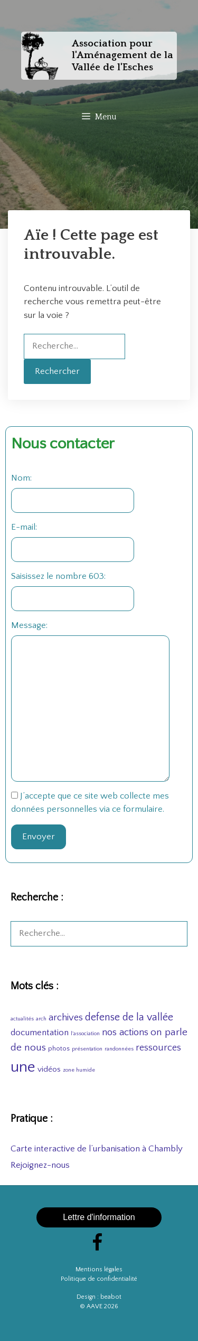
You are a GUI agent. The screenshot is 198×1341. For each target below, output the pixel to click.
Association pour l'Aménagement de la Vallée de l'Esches (122, 55)
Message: (29, 625)
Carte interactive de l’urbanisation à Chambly (97, 1149)
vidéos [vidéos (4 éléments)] (49, 1069)
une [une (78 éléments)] (23, 1067)
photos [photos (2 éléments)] (59, 1048)
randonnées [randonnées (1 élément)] (119, 1049)
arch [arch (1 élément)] (41, 1019)
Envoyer (38, 836)
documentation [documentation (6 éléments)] (40, 1032)
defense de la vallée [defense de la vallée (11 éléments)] (129, 1017)
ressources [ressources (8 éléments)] (158, 1048)
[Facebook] (97, 1244)
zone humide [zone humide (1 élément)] (79, 1070)
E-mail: (24, 527)
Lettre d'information (99, 1217)
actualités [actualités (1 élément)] (22, 1019)
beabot (110, 1296)
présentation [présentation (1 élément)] (87, 1049)
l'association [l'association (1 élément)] (85, 1033)
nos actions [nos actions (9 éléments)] (125, 1032)
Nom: (21, 478)
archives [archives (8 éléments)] (66, 1017)
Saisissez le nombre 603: (58, 576)
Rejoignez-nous (40, 1165)
